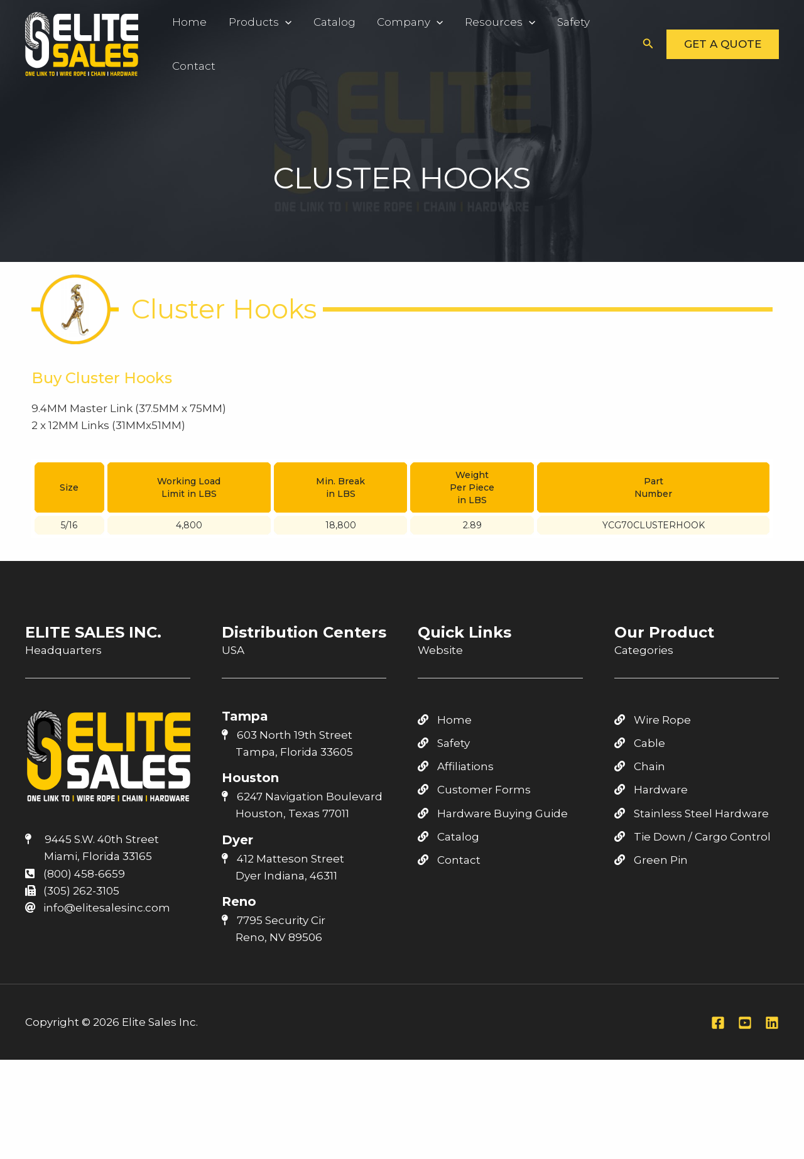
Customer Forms (474, 789)
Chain (639, 766)
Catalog (323, 22)
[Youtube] (745, 1023)
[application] (278, 22)
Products (253, 22)
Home (187, 22)
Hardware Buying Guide (493, 813)
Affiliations (456, 766)
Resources (479, 22)
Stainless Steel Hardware (691, 813)
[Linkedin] (772, 1023)
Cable (639, 743)
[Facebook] (718, 1023)
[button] (648, 44)
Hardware (651, 789)
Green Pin (651, 860)
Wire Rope (652, 720)
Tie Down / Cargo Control (692, 836)
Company (393, 22)
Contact (192, 66)
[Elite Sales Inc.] (81, 42)
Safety (547, 22)
